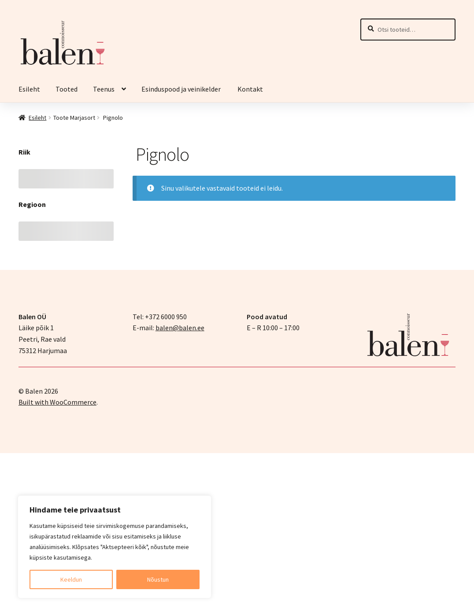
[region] (114, 546)
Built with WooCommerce (57, 402)
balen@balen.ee (180, 327)
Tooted (67, 89)
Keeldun (71, 579)
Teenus (104, 89)
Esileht (29, 89)
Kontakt (250, 89)
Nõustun (158, 579)
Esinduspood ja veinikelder (181, 89)
